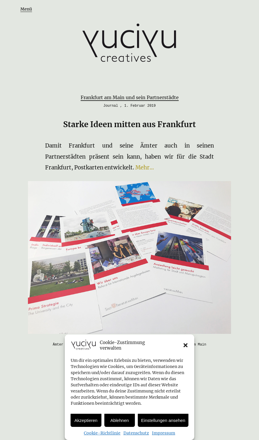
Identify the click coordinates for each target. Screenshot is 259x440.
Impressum (163, 433)
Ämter (58, 345)
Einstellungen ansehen (163, 420)
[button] (186, 345)
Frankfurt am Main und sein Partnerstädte (130, 97)
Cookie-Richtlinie (102, 433)
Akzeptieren (85, 420)
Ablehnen (119, 420)
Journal (110, 106)
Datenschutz (136, 433)
